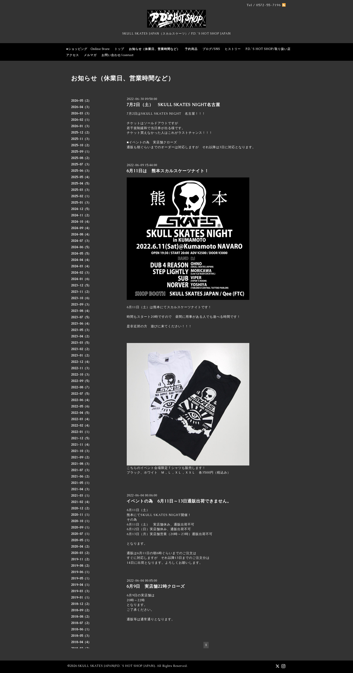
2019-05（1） (81, 578)
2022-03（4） (81, 419)
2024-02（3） (81, 273)
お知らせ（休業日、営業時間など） (154, 49)
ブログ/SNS (211, 49)
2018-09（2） (81, 610)
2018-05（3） (81, 636)
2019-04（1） (81, 585)
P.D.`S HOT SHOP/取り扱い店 (268, 49)
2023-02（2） (81, 349)
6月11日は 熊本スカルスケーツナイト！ (167, 170)
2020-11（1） (81, 515)
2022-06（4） (81, 400)
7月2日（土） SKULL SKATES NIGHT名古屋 (173, 104)
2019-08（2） (81, 566)
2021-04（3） (81, 489)
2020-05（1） (81, 540)
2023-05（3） (81, 330)
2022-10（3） (81, 375)
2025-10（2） (81, 145)
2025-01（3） (81, 203)
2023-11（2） (81, 292)
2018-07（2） (81, 623)
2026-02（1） (81, 120)
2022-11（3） (81, 368)
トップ (119, 49)
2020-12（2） (81, 508)
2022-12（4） (81, 362)
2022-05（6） (81, 406)
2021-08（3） (81, 464)
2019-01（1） (81, 598)
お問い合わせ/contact (117, 55)
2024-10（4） (81, 222)
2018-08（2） (81, 617)
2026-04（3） (81, 107)
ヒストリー (233, 49)
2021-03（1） (81, 496)
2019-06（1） (81, 572)
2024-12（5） (81, 209)
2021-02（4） (81, 502)
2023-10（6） (81, 298)
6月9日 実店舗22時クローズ (155, 586)
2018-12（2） (81, 604)
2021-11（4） (81, 445)
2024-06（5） (81, 247)
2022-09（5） (81, 381)
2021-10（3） (81, 451)
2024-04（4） (81, 260)
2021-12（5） (81, 438)
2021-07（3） (81, 470)
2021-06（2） (81, 476)
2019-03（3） (81, 591)
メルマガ (90, 55)
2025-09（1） (81, 152)
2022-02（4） (81, 426)
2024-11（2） (81, 215)
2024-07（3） (81, 241)
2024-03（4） (81, 266)
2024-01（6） (81, 279)
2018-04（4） (81, 642)
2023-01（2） (81, 355)
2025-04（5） (81, 183)
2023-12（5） (81, 285)
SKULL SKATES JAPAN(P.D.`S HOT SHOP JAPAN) (116, 666)
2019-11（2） (81, 559)
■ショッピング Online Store (88, 49)
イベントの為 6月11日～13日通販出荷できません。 (178, 501)
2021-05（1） (81, 483)
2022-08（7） (81, 387)
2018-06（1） (81, 629)
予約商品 (191, 49)
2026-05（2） (81, 101)
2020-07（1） (81, 534)
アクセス (72, 55)
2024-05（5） (81, 254)
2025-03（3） (81, 190)
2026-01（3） (81, 126)
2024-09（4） (81, 228)
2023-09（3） (81, 304)
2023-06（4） (81, 324)
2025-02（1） (81, 196)
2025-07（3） (81, 164)
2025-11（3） (81, 139)
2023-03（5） (81, 343)
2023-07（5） (81, 317)
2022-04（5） (81, 413)
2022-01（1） (81, 432)
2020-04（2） (81, 547)
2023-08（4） (81, 311)
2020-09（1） (81, 527)
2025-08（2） (81, 158)
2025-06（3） (81, 171)
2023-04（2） (81, 336)
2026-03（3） (81, 113)
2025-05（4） (81, 177)
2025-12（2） (81, 133)
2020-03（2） (81, 553)
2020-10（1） (81, 521)
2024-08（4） (81, 234)
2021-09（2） (81, 457)
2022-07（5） (81, 394)
